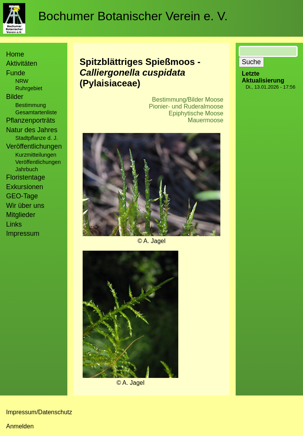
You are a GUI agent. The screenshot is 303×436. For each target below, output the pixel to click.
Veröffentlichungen (38, 162)
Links (14, 224)
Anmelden (20, 426)
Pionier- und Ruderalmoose (186, 106)
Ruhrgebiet (28, 88)
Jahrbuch (26, 169)
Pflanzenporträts (30, 120)
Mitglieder (20, 215)
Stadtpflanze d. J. (36, 138)
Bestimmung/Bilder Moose (187, 99)
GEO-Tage (22, 196)
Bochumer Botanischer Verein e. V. (133, 16)
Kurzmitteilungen (35, 155)
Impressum (22, 233)
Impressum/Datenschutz (39, 412)
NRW (21, 81)
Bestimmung (30, 105)
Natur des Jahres (31, 130)
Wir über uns (25, 205)
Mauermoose (205, 120)
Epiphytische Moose (196, 113)
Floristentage (25, 177)
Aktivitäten (21, 63)
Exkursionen (24, 187)
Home (15, 54)
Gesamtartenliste (36, 112)
